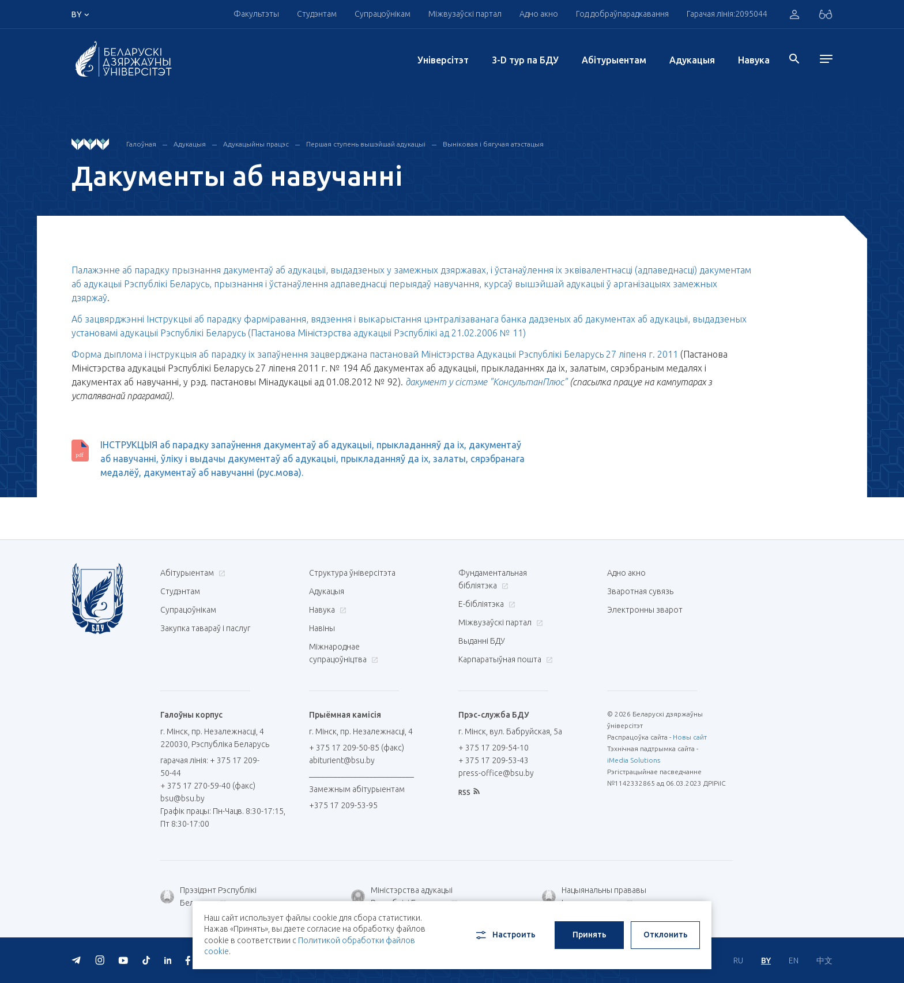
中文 (824, 960)
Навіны (322, 628)
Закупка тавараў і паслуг (205, 628)
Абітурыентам (614, 60)
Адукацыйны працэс (256, 144)
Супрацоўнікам (382, 13)
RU (738, 960)
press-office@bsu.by (496, 773)
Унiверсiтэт (443, 60)
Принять (589, 934)
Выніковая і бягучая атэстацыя (493, 144)
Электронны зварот (645, 609)
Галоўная (141, 144)
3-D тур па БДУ (525, 60)
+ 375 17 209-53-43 (493, 760)
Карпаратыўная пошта (504, 659)
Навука (754, 60)
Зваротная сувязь (640, 591)
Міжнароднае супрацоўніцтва (343, 653)
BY (766, 960)
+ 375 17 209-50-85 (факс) (356, 747)
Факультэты (256, 13)
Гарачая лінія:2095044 (727, 13)
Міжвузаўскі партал (465, 13)
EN (793, 960)
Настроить (505, 935)
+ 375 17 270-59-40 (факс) (207, 785)
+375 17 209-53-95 (343, 805)
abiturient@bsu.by (342, 760)
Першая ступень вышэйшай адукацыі (365, 144)
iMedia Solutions (633, 760)
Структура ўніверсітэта (352, 572)
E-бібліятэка (485, 604)
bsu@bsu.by (182, 798)
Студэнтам (317, 13)
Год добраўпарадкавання (622, 13)
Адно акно (538, 13)
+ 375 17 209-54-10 (493, 747)
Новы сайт (690, 737)
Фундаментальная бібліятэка (492, 579)
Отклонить (665, 934)
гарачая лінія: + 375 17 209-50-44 (209, 767)
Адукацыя (692, 60)
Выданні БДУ (481, 641)
